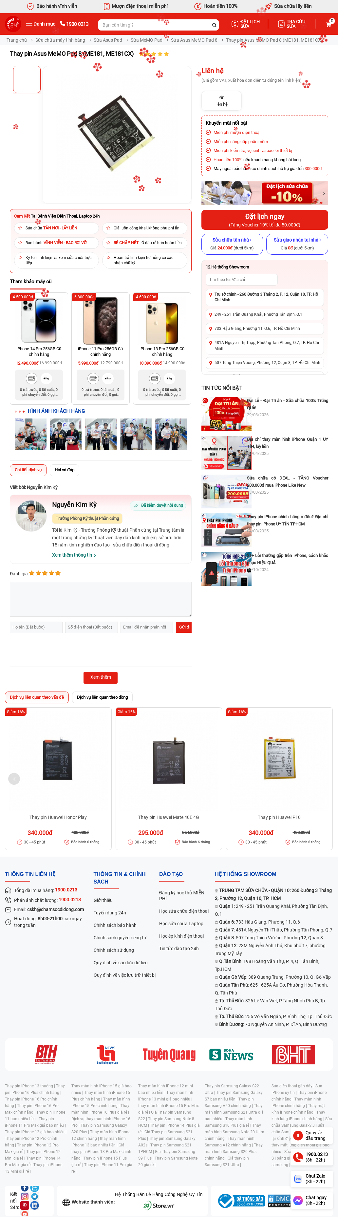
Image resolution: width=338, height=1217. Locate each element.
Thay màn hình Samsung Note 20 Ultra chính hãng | (234, 1132)
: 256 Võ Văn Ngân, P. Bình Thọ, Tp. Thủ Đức (275, 1016)
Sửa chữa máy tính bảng (60, 40)
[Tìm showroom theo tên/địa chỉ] (242, 280)
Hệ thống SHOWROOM (245, 874)
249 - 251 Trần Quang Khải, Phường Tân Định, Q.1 (258, 314)
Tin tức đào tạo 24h (179, 948)
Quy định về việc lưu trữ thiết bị (125, 975)
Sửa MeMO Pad (146, 40)
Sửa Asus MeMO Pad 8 (194, 40)
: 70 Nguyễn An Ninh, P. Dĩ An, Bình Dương (273, 1024)
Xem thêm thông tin (72, 555)
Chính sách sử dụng (114, 950)
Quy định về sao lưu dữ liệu (121, 962)
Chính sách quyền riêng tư (120, 937)
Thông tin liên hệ (30, 874)
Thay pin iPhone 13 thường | (30, 1086)
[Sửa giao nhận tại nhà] (297, 244)
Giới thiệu (103, 900)
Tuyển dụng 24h (110, 912)
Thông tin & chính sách (120, 878)
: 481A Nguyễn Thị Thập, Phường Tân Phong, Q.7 (275, 929)
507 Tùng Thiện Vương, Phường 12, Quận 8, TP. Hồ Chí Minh (267, 362)
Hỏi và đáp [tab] (64, 469)
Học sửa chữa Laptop (181, 923)
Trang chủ (17, 40)
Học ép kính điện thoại (181, 936)
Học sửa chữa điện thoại (184, 911)
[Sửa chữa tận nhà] (232, 244)
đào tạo (171, 874)
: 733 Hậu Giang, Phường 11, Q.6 (259, 922)
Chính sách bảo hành (115, 925)
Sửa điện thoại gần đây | (293, 1086)
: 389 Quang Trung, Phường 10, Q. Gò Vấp (275, 977)
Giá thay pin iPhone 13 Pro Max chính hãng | (101, 1152)
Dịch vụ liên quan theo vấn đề (37, 697)
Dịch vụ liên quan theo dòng (102, 697)
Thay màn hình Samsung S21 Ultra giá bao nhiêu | (234, 1112)
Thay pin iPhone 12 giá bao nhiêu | (35, 1132)
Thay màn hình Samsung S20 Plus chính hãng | (234, 1152)
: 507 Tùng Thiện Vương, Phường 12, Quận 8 (271, 937)
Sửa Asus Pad (108, 40)
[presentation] (59, 651)
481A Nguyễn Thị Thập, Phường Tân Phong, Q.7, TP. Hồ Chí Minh (267, 345)
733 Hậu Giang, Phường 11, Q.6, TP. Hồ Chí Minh (257, 328)
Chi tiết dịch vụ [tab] (28, 469)
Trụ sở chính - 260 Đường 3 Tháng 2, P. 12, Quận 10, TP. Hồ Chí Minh (266, 297)
